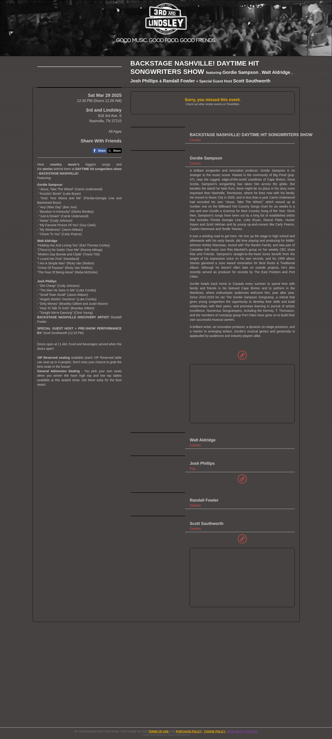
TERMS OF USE (158, 731)
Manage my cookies (242, 731)
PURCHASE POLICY (189, 731)
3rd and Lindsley (104, 193)
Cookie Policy (215, 731)
